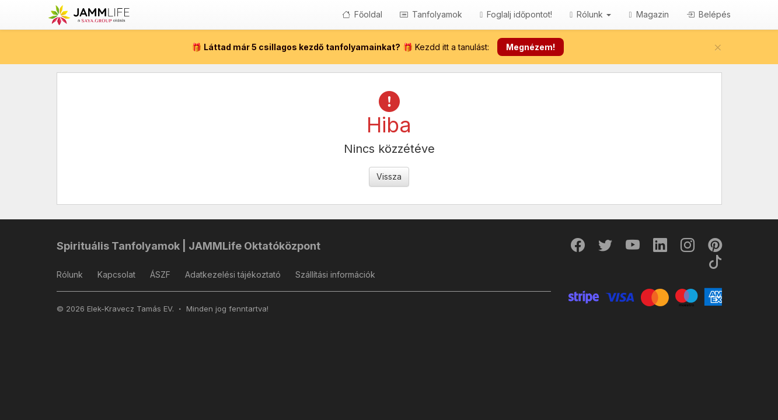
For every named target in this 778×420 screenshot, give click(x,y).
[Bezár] (718, 47)
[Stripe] (645, 296)
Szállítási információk (335, 274)
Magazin (648, 14)
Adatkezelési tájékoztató (233, 274)
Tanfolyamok (431, 14)
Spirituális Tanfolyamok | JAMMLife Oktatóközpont (188, 246)
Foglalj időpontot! (516, 14)
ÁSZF (160, 274)
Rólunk (70, 274)
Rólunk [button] (590, 14)
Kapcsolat (116, 274)
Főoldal (362, 14)
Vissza (389, 176)
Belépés (708, 14)
